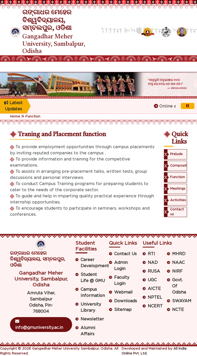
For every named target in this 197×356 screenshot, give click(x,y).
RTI (151, 254)
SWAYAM (179, 301)
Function (32, 116)
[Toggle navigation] (13, 67)
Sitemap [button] (123, 310)
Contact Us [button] (125, 254)
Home (15, 116)
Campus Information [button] (93, 292)
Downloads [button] (125, 301)
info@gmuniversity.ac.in (39, 324)
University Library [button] (91, 307)
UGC (152, 280)
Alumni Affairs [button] (88, 331)
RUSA (154, 271)
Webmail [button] (123, 292)
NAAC (178, 263)
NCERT (155, 306)
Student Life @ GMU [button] (93, 278)
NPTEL (155, 297)
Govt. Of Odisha (179, 286)
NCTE (178, 310)
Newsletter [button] (92, 319)
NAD (153, 263)
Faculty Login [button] (121, 280)
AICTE (154, 289)
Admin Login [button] (121, 266)
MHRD (178, 254)
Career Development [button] (93, 263)
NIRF (177, 271)
